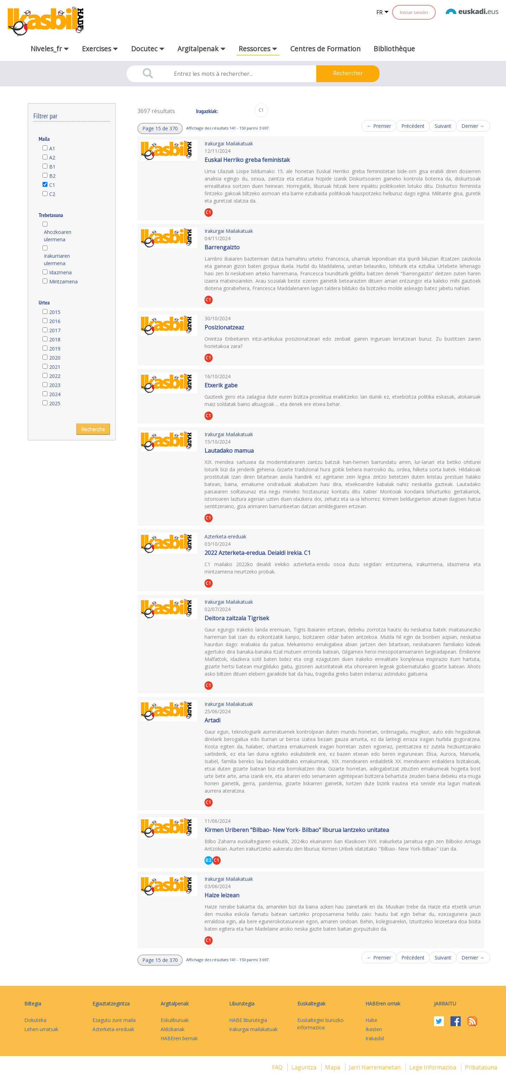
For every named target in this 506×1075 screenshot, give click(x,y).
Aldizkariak (172, 1029)
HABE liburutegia (248, 1020)
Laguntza (304, 1067)
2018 (54, 339)
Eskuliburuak (175, 1020)
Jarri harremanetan (375, 1067)
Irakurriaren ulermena (57, 260)
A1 (52, 148)
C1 (52, 185)
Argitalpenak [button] (201, 48)
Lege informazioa (433, 1067)
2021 (54, 366)
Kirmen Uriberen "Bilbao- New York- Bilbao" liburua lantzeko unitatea (297, 830)
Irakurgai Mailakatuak (229, 143)
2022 (54, 376)
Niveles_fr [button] (50, 48)
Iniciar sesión (414, 12)
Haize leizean (222, 895)
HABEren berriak (179, 1038)
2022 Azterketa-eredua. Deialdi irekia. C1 (258, 553)
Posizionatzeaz (224, 327)
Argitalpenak (175, 1003)
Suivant (443, 126)
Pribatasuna (481, 1067)
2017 (54, 330)
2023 (54, 385)
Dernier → (473, 126)
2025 (54, 403)
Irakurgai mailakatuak (253, 1029)
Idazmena (60, 272)
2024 (54, 394)
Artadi (212, 720)
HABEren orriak (382, 1003)
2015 (54, 312)
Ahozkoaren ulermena (57, 236)
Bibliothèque (394, 48)
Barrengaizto (222, 247)
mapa (333, 1067)
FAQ (278, 1067)
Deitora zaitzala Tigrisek (237, 618)
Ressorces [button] (258, 48)
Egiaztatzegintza (111, 1003)
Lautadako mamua (229, 450)
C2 (52, 194)
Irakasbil (374, 1038)
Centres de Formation (325, 48)
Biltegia (32, 1003)
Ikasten (373, 1029)
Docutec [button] (147, 48)
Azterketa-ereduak (225, 536)
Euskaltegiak (311, 1003)
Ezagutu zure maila (114, 1020)
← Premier (379, 126)
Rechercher (348, 73)
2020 (54, 357)
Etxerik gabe (221, 385)
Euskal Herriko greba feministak (247, 160)
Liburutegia (241, 1003)
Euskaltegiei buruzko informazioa (320, 1024)
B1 (52, 166)
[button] (160, 128)
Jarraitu (445, 1003)
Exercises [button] (100, 48)
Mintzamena (63, 281)
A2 (52, 157)
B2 (52, 175)
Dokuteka (35, 1020)
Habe (371, 1020)
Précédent (412, 126)
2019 (54, 348)
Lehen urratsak (41, 1029)
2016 (54, 321)
